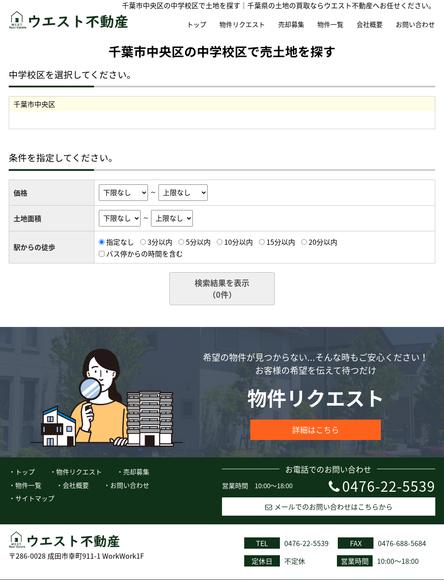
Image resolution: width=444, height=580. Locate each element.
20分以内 (323, 242)
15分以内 (280, 242)
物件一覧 (330, 24)
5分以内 (198, 242)
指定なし (120, 242)
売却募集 (291, 24)
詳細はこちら (315, 430)
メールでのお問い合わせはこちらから (329, 506)
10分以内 (238, 242)
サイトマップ (34, 498)
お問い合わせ (415, 24)
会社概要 (370, 24)
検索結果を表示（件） (222, 288)
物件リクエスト (242, 24)
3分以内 (160, 242)
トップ (196, 24)
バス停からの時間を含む (144, 253)
